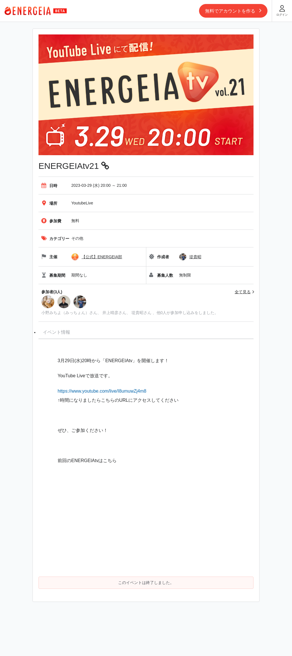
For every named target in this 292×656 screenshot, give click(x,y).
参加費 (51, 221)
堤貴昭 (195, 257)
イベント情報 (56, 332)
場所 (49, 203)
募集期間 (53, 275)
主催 (49, 257)
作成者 (159, 257)
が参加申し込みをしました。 (192, 312)
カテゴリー (55, 239)
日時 (49, 186)
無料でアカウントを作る (233, 10)
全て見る (243, 292)
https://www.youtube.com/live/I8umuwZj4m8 (102, 391)
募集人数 (161, 275)
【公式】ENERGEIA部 (102, 257)
